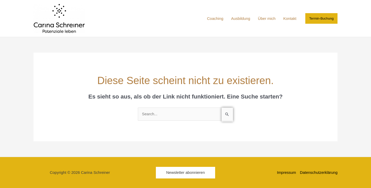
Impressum (286, 172)
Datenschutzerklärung (319, 172)
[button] (321, 18)
